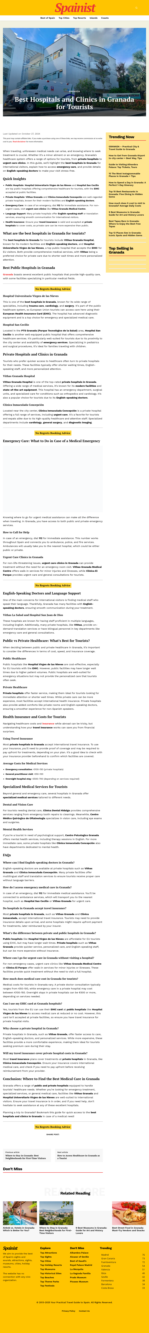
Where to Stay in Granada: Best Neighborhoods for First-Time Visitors (25, 1157)
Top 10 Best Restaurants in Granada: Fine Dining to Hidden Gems (126, 194)
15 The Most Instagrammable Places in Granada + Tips (124, 175)
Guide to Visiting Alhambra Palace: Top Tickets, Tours (123, 165)
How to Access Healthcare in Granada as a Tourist (78, 1157)
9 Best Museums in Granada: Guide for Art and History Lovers (126, 213)
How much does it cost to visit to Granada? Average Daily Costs (127, 204)
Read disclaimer (19, 142)
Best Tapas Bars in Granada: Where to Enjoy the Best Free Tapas (125, 224)
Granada (74, 91)
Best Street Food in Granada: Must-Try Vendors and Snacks (128, 1229)
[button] (136, 8)
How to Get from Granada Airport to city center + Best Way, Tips (127, 156)
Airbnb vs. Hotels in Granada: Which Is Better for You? (19, 1229)
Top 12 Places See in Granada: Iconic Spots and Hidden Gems (125, 234)
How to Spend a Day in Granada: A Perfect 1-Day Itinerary (127, 183)
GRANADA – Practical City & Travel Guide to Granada (124, 147)
